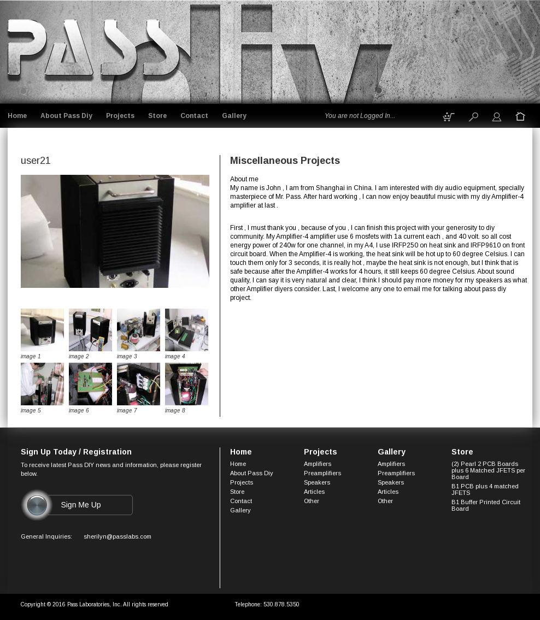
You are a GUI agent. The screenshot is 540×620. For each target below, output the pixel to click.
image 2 (79, 356)
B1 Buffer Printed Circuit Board (485, 505)
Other (311, 501)
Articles (314, 491)
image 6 (79, 411)
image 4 (175, 356)
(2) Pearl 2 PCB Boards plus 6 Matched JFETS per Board (488, 470)
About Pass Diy (66, 116)
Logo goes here (95, 50)
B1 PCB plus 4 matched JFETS (485, 489)
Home (17, 116)
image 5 (31, 411)
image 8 (175, 411)
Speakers (317, 482)
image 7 (127, 411)
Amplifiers (317, 463)
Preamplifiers (322, 473)
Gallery (234, 116)
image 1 (31, 356)
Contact (194, 116)
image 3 (127, 356)
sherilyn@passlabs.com (117, 536)
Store (157, 116)
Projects (120, 116)
